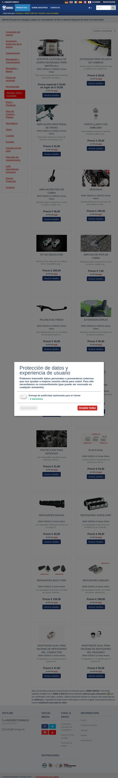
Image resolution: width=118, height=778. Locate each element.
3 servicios (35, 399)
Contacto (55, 8)
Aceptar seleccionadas (28, 408)
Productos (22, 8)
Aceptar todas (87, 408)
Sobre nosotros (40, 8)
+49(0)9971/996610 (11, 2)
